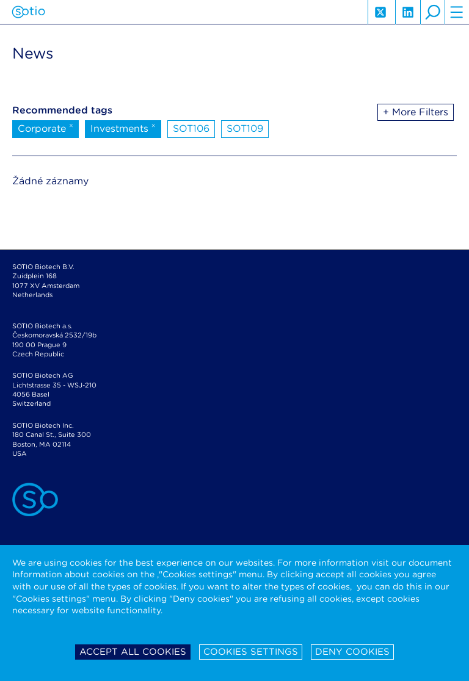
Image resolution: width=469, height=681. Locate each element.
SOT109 (245, 128)
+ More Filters (415, 112)
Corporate (45, 127)
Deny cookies (352, 651)
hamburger (457, 12)
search (432, 12)
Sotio (28, 12)
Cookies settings (250, 651)
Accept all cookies (132, 651)
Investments (123, 127)
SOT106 (191, 128)
